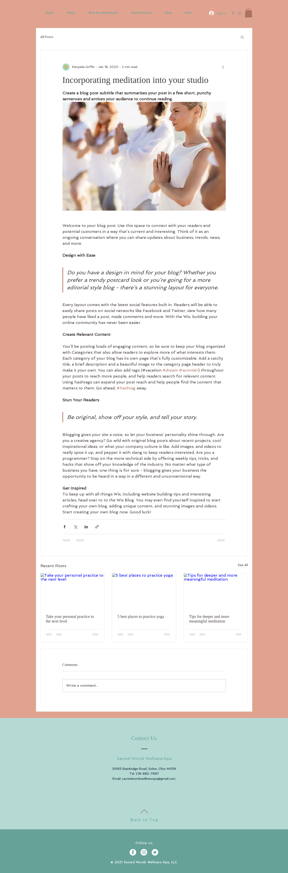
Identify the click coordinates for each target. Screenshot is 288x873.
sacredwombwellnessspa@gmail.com (148, 778)
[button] (248, 12)
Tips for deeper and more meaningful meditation (209, 618)
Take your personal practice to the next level (70, 618)
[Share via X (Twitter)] (75, 527)
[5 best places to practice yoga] (144, 591)
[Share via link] (97, 527)
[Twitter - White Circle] (155, 852)
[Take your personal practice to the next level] (72, 591)
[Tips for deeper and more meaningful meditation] (216, 591)
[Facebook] (233, 13)
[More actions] (223, 67)
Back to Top (144, 819)
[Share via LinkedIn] (86, 527)
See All (243, 565)
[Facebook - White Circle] (133, 852)
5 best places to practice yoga (140, 616)
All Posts (46, 37)
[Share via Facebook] (64, 527)
